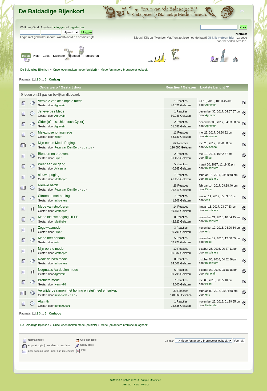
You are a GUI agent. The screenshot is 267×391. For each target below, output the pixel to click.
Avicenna (211, 136)
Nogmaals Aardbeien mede (58, 270)
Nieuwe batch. (48, 185)
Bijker (58, 136)
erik (207, 199)
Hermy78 (60, 284)
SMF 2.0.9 (116, 379)
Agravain (60, 105)
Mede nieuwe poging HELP (58, 217)
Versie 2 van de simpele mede (60, 101)
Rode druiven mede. (53, 259)
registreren (77, 27)
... (43, 79)
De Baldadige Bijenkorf (51, 11)
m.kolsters (211, 168)
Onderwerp (48, 87)
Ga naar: (169, 340)
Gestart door (71, 87)
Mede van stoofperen (53, 206)
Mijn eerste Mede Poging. (56, 143)
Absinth (43, 301)
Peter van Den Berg (66, 147)
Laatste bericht (214, 87)
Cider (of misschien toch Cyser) (61, 122)
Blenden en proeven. (53, 154)
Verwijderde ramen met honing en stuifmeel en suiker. (77, 290)
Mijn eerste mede (50, 249)
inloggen (59, 27)
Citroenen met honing (54, 196)
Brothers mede (49, 280)
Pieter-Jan (211, 305)
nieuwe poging (48, 175)
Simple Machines (151, 379)
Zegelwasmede (49, 227)
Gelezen (189, 87)
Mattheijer (60, 179)
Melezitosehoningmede (55, 132)
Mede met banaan (51, 238)
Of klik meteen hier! (222, 37)
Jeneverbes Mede (51, 111)
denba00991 (62, 305)
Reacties (172, 87)
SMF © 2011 (131, 379)
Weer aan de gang (51, 164)
